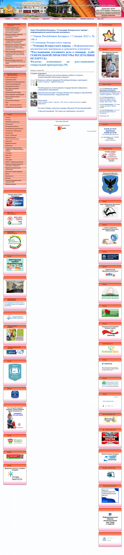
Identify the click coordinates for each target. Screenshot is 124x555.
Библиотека (8, 145)
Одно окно (8, 155)
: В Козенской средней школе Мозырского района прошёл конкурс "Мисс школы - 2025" (108, 100)
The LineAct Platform (91, 131)
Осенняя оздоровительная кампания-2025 (13, 181)
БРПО (7, 174)
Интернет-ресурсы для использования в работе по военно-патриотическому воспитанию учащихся (13, 30)
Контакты (8, 120)
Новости (7, 157)
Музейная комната (10, 143)
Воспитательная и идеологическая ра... (13, 74)
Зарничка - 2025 (58, 102)
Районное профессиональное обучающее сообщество (14, 165)
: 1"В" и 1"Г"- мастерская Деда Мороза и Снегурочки (110, 111)
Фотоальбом (9, 133)
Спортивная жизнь (10, 79)
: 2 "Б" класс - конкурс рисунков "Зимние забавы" (110, 106)
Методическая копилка (12, 86)
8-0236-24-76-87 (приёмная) (110, 130)
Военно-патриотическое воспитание (12, 97)
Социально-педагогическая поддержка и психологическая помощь (14, 149)
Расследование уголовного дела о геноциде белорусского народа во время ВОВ (14, 304)
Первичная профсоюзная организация (12, 168)
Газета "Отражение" (11, 135)
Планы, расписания (11, 77)
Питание (7, 178)
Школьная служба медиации (13, 171)
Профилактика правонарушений (15, 82)
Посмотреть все (104, 116)
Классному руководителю (13, 84)
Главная (9, 114)
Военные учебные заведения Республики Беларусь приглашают (14, 36)
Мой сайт (65, 121)
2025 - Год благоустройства (13, 105)
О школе (8, 117)
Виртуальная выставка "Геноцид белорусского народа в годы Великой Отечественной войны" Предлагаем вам (15, 47)
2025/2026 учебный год (12, 122)
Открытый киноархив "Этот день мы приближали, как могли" (15, 66)
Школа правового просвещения (14, 94)
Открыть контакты (110, 140)
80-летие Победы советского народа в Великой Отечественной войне (15, 62)
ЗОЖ (6, 102)
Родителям (8, 141)
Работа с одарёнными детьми (14, 162)
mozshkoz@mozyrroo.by (111, 134)
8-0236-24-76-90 (110, 133)
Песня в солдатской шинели (72, 102)
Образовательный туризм (13, 92)
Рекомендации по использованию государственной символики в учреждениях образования (15, 41)
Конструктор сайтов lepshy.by (62, 125)
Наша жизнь (9, 58)
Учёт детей (8, 160)
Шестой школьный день (12, 100)
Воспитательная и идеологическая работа (12, 138)
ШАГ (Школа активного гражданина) (12, 89)
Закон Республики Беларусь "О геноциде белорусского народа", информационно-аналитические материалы (15, 54)
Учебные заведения (44, 82)
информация (60, 82)
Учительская (9, 124)
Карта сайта (59, 121)
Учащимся (8, 153)
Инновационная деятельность (14, 128)
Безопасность (9, 176)
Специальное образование (13, 131)
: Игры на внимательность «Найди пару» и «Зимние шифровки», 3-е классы (110, 91)
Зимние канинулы (10, 184)
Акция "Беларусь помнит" (45, 102)
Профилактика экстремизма (13, 107)
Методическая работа (11, 126)
